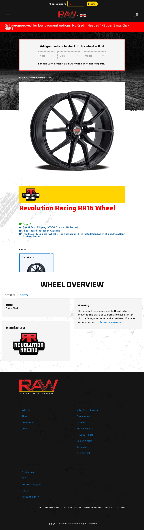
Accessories (28, 422)
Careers (81, 422)
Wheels (26, 410)
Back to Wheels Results (35, 77)
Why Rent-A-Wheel (88, 410)
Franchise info (85, 429)
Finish (23, 249)
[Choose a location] (70, 3)
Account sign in (30, 497)
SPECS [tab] (24, 295)
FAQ (24, 478)
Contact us (28, 472)
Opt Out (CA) (84, 453)
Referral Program (31, 484)
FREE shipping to (57, 4)
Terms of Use (84, 447)
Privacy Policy (85, 435)
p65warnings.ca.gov (110, 322)
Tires (24, 416)
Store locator (84, 416)
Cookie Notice (84, 441)
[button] (29, 130)
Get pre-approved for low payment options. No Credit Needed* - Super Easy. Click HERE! (67, 27)
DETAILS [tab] (10, 295)
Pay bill (26, 491)
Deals (25, 429)
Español (92, 4)
